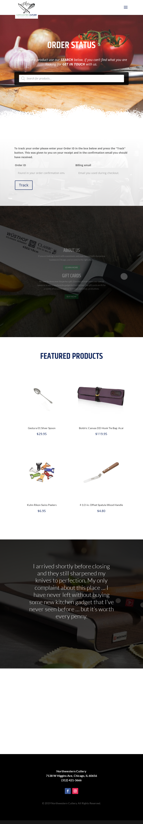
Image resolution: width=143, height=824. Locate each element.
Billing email (83, 165)
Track (23, 185)
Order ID (20, 165)
